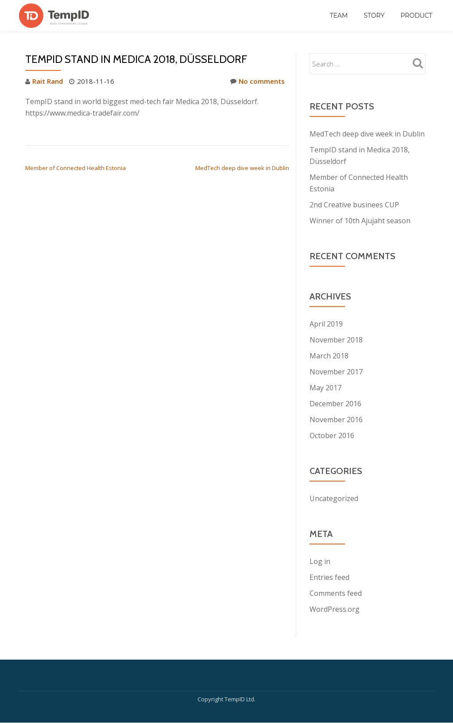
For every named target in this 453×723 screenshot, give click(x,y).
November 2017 (336, 372)
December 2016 (335, 403)
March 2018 (329, 356)
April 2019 (326, 324)
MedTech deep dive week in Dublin (242, 168)
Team (339, 15)
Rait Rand (47, 81)
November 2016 (336, 419)
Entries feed (329, 577)
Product (416, 15)
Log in (320, 561)
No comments (257, 81)
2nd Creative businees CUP (354, 205)
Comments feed (336, 593)
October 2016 (332, 435)
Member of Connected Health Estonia (75, 168)
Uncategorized (334, 498)
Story (374, 15)
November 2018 (336, 340)
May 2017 (325, 388)
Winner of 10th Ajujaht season (360, 220)
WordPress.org (335, 609)
